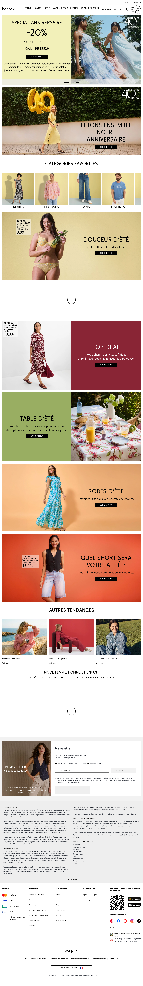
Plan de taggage (61, 920)
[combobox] (109, 9)
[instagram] (132, 921)
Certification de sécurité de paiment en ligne (127, 935)
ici (111, 780)
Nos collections (61, 889)
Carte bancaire (15, 906)
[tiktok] (139, 921)
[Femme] (28, 9)
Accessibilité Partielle (39, 959)
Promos (58, 915)
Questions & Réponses (36, 895)
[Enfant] (46, 9)
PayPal (12, 912)
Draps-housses (78, 859)
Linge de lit (76, 856)
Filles (77, 82)
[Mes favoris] (133, 9)
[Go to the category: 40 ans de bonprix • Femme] (71, 121)
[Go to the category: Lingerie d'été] (71, 246)
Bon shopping (37, 57)
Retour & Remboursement (38, 910)
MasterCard (13, 895)
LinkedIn (135, 814)
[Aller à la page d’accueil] (13, 9)
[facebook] (118, 921)
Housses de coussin (79, 861)
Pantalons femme (79, 847)
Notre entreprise (89, 889)
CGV (26, 959)
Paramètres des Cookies (80, 959)
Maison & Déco (61, 910)
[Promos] (73, 9)
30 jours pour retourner (133, 2)
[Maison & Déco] (59, 9)
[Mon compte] (126, 9)
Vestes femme (77, 852)
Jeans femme (77, 849)
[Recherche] (120, 9)
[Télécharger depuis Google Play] (134, 899)
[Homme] (37, 9)
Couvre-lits (76, 863)
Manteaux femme (78, 854)
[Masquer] (71, 879)
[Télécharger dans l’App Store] (134, 905)
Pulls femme (77, 845)
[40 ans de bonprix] (89, 9)
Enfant (58, 905)
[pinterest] (111, 921)
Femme (66, 82)
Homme (59, 900)
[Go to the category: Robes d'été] (71, 498)
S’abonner (123, 771)
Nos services (33, 889)
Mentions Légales (99, 959)
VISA (11, 900)
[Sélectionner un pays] (71, 967)
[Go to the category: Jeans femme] (71, 568)
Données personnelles (72, 783)
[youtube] (125, 921)
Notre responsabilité (90, 900)
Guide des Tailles (35, 920)
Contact (32, 926)
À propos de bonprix (90, 895)
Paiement (5, 889)
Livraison (32, 900)
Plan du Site (113, 959)
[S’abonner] (123, 770)
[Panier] (138, 9)
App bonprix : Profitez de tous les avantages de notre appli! (125, 890)
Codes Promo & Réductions (38, 915)
